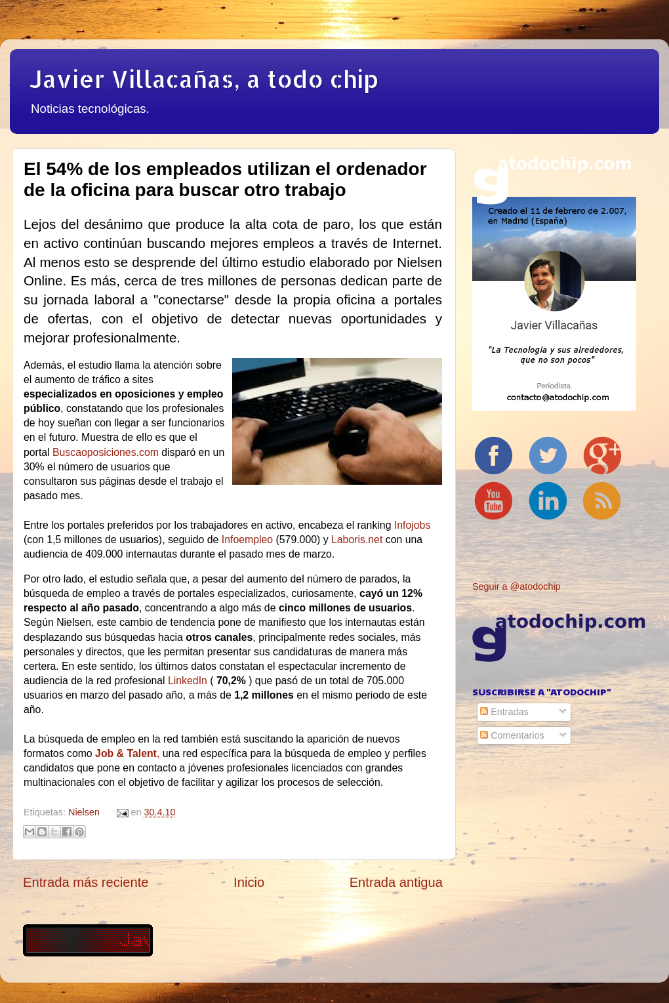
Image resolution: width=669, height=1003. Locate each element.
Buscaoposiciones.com (105, 452)
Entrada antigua (396, 882)
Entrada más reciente (86, 882)
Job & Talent (126, 753)
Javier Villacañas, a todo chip (204, 79)
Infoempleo (247, 539)
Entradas (504, 711)
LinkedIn (187, 680)
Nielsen (84, 812)
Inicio (248, 882)
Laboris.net (356, 539)
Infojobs (412, 525)
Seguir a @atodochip (516, 586)
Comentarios (512, 735)
